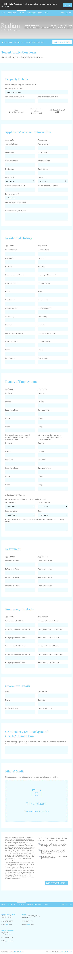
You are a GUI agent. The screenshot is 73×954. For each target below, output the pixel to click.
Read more (5, 6)
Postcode (8, 266)
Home (3, 13)
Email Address (10, 169)
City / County (9, 316)
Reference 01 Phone (12, 569)
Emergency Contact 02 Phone (15, 662)
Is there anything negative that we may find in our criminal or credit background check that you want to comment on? (35, 743)
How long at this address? (14, 275)
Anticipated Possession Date (48, 97)
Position (8, 402)
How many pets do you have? (15, 202)
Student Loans (10, 503)
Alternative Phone (11, 161)
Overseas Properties (34, 13)
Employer (8, 393)
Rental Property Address (13, 88)
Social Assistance (11, 511)
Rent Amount (10, 300)
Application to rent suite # (14, 97)
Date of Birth (9, 177)
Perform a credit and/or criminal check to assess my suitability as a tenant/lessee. (53, 852)
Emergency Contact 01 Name (15, 621)
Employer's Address (45, 708)
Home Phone (9, 152)
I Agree (67, 5)
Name (7, 692)
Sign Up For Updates (62, 42)
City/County (9, 258)
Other (40, 511)
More (46, 13)
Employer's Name (11, 708)
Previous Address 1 (12, 308)
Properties (12, 13)
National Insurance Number (15, 186)
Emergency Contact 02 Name (15, 646)
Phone (7, 291)
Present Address (11, 250)
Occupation (42, 700)
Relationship (42, 692)
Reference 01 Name (12, 561)
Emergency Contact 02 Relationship (17, 654)
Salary (7, 427)
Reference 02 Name (12, 577)
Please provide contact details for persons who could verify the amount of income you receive (35, 520)
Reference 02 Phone (12, 586)
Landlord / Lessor (11, 283)
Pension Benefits (44, 503)
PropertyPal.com (66, 951)
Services (21, 13)
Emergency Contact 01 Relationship (17, 629)
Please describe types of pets (15, 211)
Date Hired (9, 460)
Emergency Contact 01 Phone (15, 638)
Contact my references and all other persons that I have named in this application (54, 845)
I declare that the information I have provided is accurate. (54, 857)
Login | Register (66, 13)
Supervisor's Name (12, 410)
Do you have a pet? (12, 194)
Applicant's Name (11, 144)
